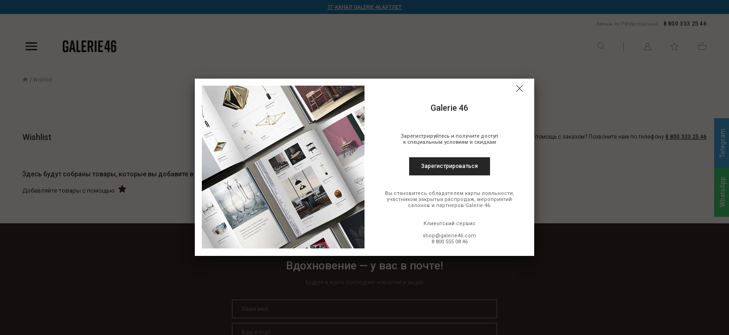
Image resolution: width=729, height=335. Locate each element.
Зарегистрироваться (449, 166)
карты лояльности (489, 193)
